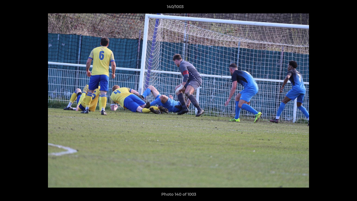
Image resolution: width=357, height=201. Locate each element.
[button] (333, 8)
